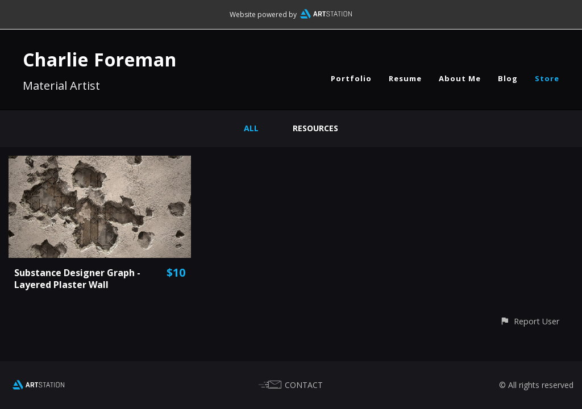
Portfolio (351, 78)
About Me (460, 78)
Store (547, 78)
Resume (405, 78)
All (251, 128)
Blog (508, 78)
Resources (315, 128)
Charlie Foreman (100, 59)
